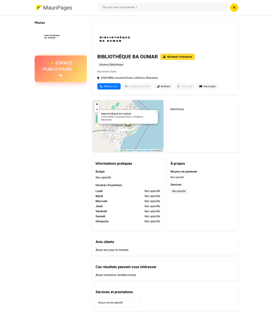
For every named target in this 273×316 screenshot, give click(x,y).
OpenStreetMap (143, 150)
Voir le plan (207, 86)
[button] (156, 112)
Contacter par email (137, 86)
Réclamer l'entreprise (177, 56)
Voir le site (184, 86)
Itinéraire (163, 86)
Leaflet (128, 150)
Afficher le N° (109, 86)
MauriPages (57, 7)
